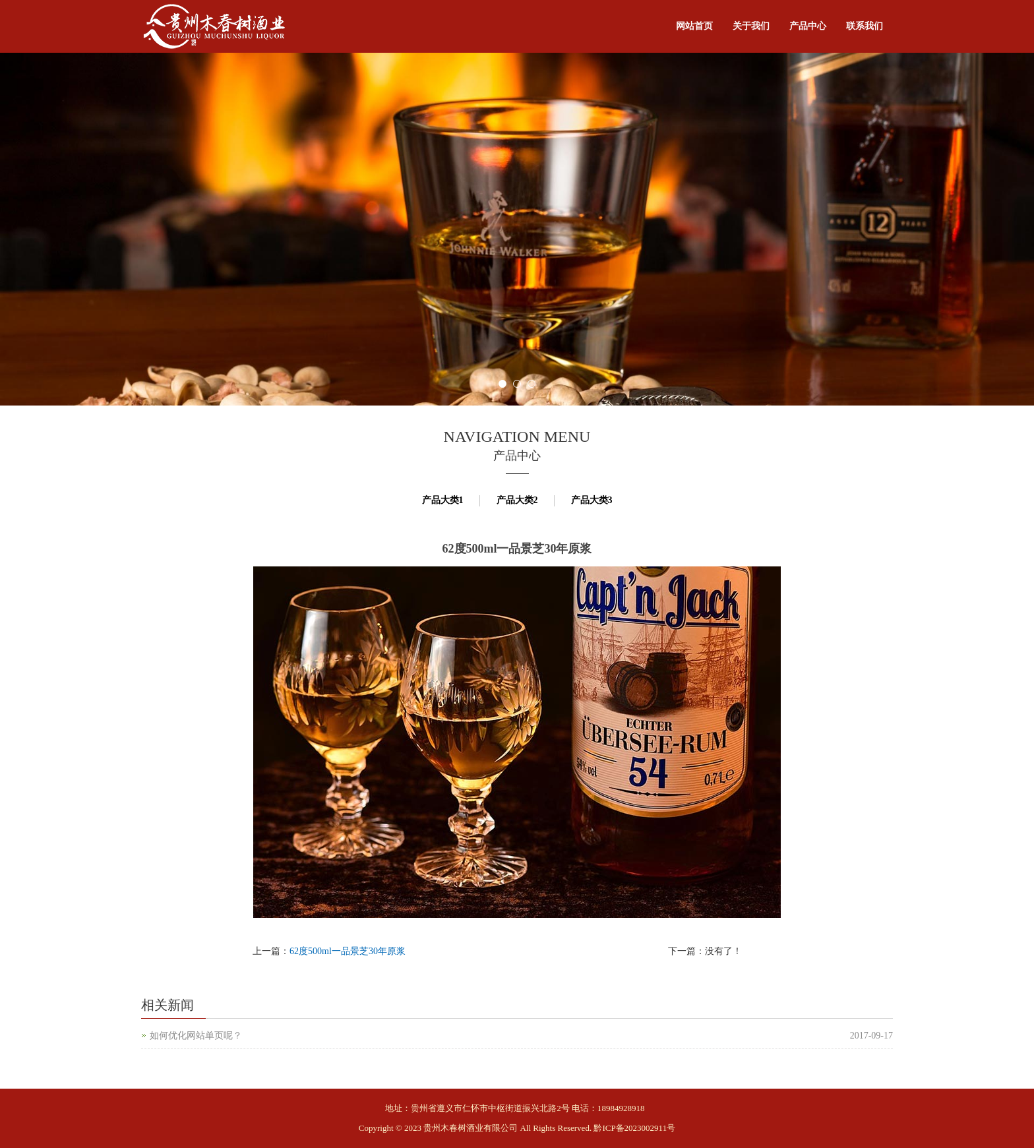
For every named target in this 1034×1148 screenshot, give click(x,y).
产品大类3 (592, 500)
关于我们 (751, 26)
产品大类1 (443, 500)
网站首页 (694, 26)
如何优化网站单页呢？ (196, 1036)
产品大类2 (517, 500)
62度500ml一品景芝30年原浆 (347, 951)
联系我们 (864, 26)
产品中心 (807, 26)
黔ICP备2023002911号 (634, 1128)
